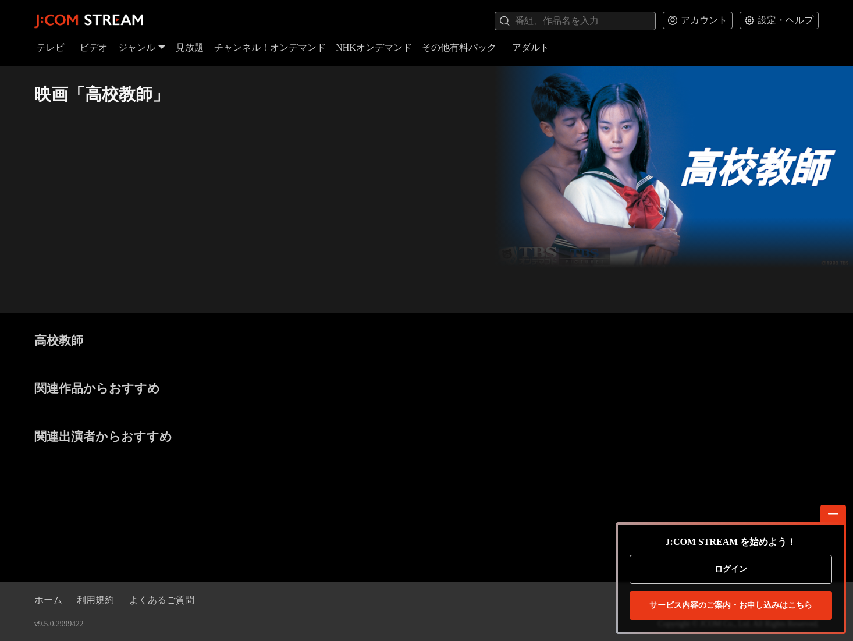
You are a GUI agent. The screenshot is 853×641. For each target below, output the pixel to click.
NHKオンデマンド (374, 47)
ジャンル (142, 47)
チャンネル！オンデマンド (270, 47)
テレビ (51, 47)
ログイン (731, 569)
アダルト (530, 47)
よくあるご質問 (161, 600)
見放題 (190, 47)
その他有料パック (459, 47)
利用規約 (95, 600)
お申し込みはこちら (730, 605)
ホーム (48, 600)
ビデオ (94, 47)
